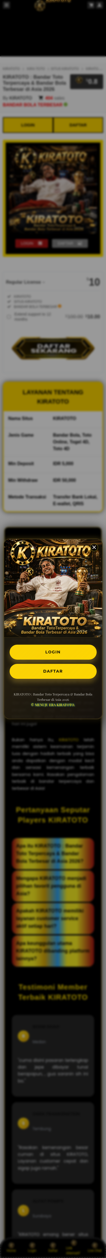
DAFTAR (53, 671)
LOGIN (52, 652)
